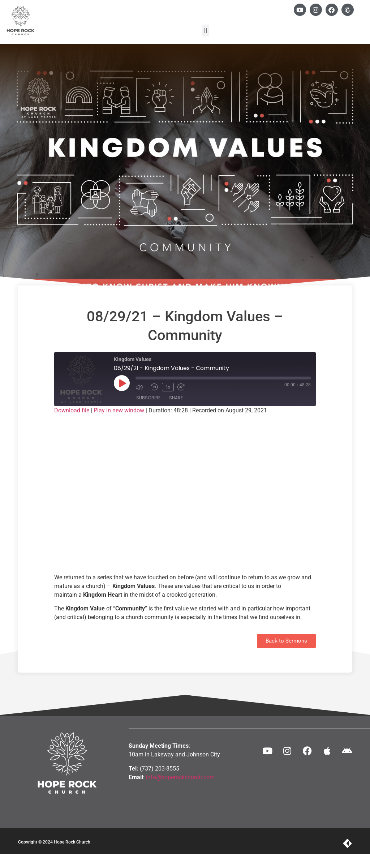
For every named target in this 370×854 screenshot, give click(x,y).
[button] (205, 31)
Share (176, 398)
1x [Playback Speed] (167, 386)
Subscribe (148, 398)
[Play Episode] (122, 383)
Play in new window (119, 410)
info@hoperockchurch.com (180, 777)
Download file (71, 410)
